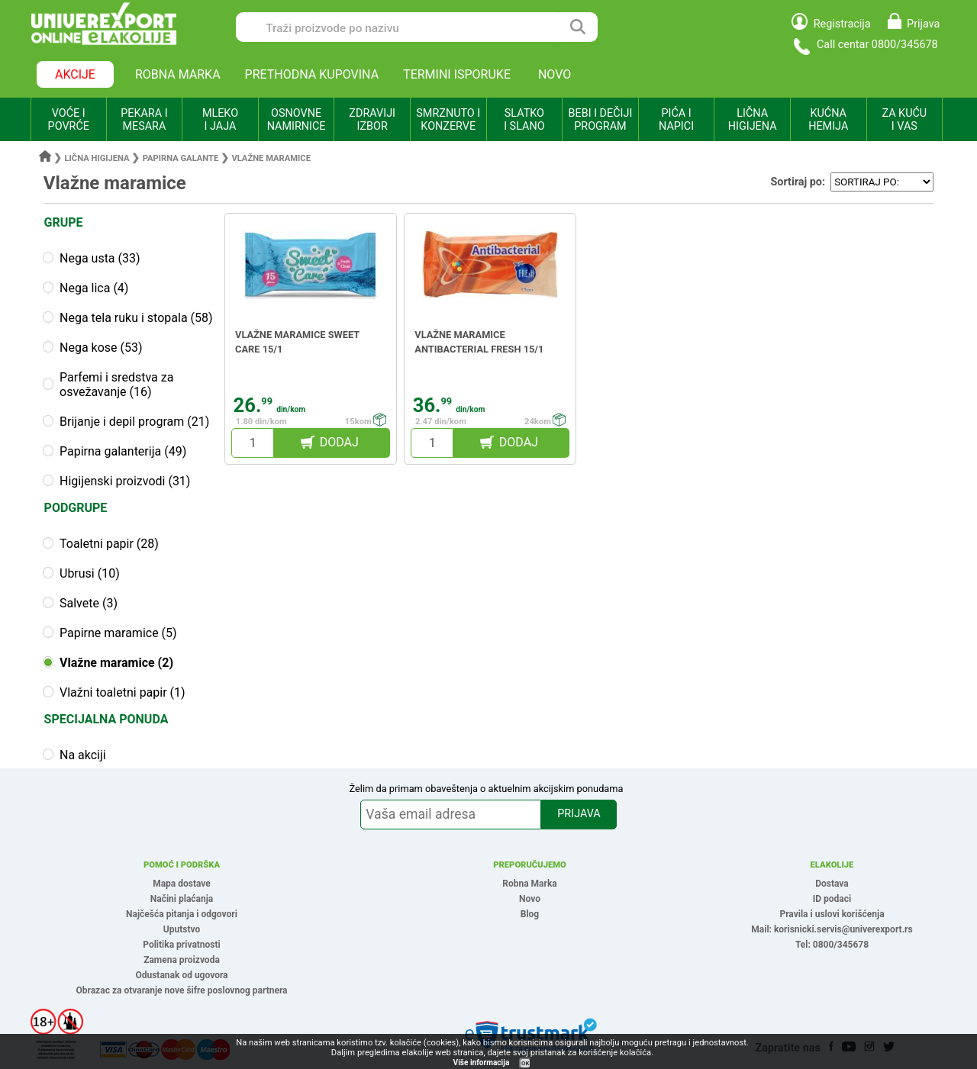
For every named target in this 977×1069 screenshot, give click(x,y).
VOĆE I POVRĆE (68, 120)
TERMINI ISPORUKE (457, 74)
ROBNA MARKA (178, 74)
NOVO (554, 74)
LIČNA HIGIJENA (752, 120)
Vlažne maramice (271, 158)
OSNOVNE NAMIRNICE (296, 120)
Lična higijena (98, 158)
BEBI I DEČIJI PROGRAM (601, 120)
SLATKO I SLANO (524, 120)
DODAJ (339, 442)
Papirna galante (181, 158)
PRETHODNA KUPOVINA (312, 74)
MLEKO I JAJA (220, 120)
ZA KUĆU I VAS (904, 120)
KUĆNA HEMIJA (828, 120)
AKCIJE (75, 74)
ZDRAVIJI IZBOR (372, 120)
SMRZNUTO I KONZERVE (448, 120)
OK (525, 1063)
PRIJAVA (578, 813)
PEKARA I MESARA (144, 120)
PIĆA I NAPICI (676, 120)
